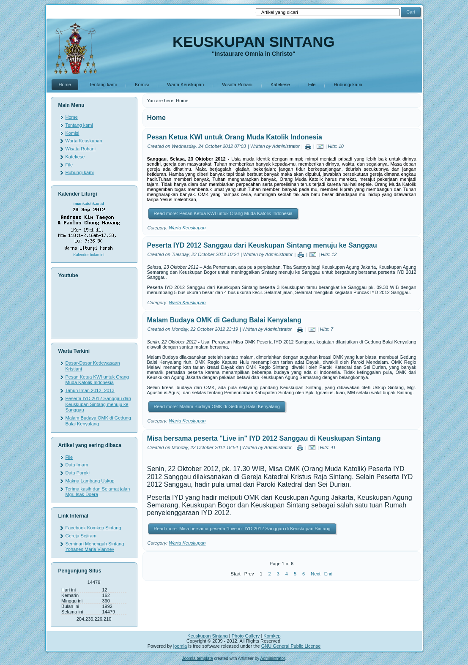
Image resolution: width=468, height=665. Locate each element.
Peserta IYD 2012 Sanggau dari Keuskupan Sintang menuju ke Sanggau (98, 404)
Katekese (280, 84)
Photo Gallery (246, 635)
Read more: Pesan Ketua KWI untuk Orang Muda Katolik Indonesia (223, 213)
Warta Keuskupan (185, 84)
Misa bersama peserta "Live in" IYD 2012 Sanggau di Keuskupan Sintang (264, 438)
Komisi (142, 84)
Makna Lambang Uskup (90, 480)
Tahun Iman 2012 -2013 (90, 390)
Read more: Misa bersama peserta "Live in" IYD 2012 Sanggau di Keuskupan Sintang (242, 528)
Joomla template (197, 658)
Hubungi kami (348, 84)
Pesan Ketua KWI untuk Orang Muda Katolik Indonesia (97, 379)
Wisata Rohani (237, 84)
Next (315, 573)
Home (65, 84)
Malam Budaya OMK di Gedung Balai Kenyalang (98, 420)
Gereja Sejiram (81, 535)
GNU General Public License (291, 646)
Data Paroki (78, 472)
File (312, 84)
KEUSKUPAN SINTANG (253, 41)
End (328, 573)
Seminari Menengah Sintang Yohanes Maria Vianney (95, 546)
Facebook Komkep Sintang (93, 527)
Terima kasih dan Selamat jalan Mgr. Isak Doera (98, 491)
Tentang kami (103, 84)
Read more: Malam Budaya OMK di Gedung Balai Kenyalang (217, 406)
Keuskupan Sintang (207, 635)
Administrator (272, 658)
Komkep (271, 635)
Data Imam (77, 464)
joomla (180, 646)
